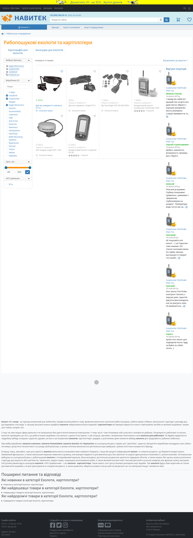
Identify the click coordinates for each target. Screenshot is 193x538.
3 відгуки (84, 155)
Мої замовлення (154, 526)
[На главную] (2, 33)
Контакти (58, 8)
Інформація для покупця (109, 530)
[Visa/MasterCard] (120, 525)
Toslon (12, 149)
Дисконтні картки (58, 533)
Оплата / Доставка (11, 8)
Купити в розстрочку (31, 8)
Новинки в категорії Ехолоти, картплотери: (23, 484)
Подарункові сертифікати (61, 530)
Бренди (55, 27)
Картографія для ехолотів (18, 51)
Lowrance (13, 114)
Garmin (12, 108)
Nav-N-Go (13, 121)
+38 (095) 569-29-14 (58, 15)
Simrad (12, 146)
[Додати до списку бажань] (62, 71)
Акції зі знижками (71, 27)
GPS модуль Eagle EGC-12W (48, 150)
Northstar (13, 133)
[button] (178, 19)
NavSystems (14, 130)
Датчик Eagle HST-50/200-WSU (115, 105)
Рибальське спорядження (19, 33)
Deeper (12, 101)
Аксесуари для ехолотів (49, 50)
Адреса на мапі (8, 531)
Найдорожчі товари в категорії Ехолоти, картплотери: (28, 500)
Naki (11, 117)
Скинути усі (14, 74)
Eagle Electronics (16, 66)
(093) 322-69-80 (74, 15)
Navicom (13, 124)
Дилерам (47, 8)
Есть (11, 184)
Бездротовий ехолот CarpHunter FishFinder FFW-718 (146, 108)
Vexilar (12, 152)
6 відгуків (150, 110)
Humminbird (14, 111)
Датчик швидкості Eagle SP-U (82, 105)
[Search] (104, 19)
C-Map (12, 92)
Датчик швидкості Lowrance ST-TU (49, 106)
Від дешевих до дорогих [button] (174, 60)
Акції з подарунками (93, 27)
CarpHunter (14, 69)
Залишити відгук (46, 110)
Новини (53, 536)
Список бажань (153, 529)
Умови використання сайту (110, 533)
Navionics (13, 127)
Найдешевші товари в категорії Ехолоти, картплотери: (28, 492)
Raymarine (14, 143)
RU (184, 8)
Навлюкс (13, 155)
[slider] (6, 167)
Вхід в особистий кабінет (157, 523)
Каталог (23, 27)
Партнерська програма (109, 536)
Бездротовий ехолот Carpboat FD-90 (82, 151)
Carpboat (13, 71)
